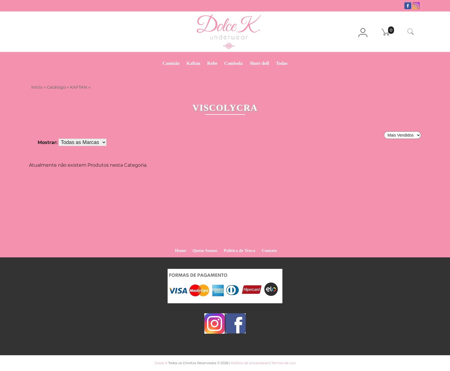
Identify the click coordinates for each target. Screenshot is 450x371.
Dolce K (161, 363)
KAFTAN (78, 87)
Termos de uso (283, 363)
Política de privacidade (250, 363)
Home (180, 250)
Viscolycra (103, 87)
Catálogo (56, 87)
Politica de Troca (239, 250)
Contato (269, 250)
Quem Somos (205, 250)
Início (36, 87)
